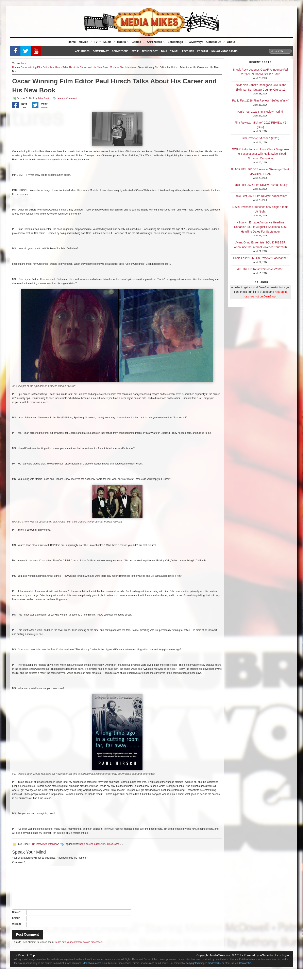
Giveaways (196, 41)
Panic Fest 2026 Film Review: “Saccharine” (260, 258)
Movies (85, 41)
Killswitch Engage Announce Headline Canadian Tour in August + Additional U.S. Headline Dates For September (260, 227)
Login (285, 955)
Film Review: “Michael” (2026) (260, 138)
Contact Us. (245, 963)
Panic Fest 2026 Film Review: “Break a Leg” (260, 184)
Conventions (120, 51)
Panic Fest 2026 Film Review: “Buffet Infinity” (260, 100)
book (82, 844)
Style (135, 51)
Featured (188, 51)
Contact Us (215, 41)
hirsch (109, 844)
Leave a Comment (67, 98)
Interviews (53, 844)
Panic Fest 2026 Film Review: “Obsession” (260, 196)
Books (123, 41)
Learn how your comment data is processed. (79, 942)
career (89, 844)
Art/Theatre (156, 41)
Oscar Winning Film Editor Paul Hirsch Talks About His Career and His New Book (64, 67)
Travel (174, 51)
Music (109, 41)
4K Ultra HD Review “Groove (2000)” (260, 269)
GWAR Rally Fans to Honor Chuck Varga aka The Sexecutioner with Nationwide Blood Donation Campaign (260, 154)
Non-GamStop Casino (225, 51)
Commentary (101, 51)
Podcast (202, 51)
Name (16, 912)
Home (72, 41)
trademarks (214, 963)
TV (97, 41)
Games (138, 41)
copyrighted (192, 963)
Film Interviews (128, 67)
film (103, 844)
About (231, 41)
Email (16, 918)
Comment (18, 862)
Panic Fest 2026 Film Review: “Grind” (260, 111)
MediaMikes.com (220, 955)
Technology (150, 51)
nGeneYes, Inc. (270, 955)
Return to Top (26, 955)
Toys (164, 51)
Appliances (82, 51)
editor (97, 844)
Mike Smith (44, 98)
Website (16, 923)
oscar (117, 844)
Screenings (177, 41)
